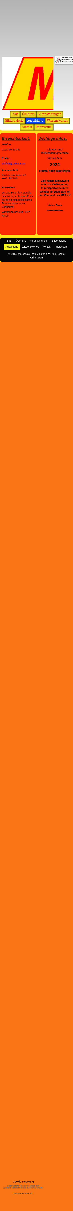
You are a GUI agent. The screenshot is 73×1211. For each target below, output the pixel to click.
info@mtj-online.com (13, 163)
